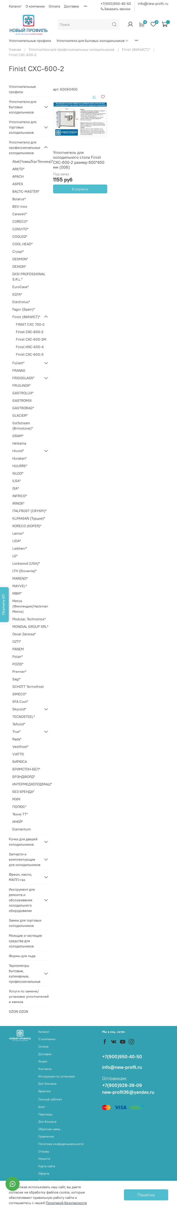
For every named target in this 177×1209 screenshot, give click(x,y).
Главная (15, 49)
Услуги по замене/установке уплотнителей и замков (29, 996)
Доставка (71, 6)
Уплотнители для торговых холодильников (22, 127)
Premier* (19, 671)
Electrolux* (21, 302)
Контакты (45, 1069)
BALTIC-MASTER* (25, 191)
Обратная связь (49, 1129)
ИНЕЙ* (17, 821)
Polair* (17, 656)
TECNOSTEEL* (23, 716)
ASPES (17, 184)
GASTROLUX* (22, 393)
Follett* (18, 363)
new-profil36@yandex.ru (128, 1092)
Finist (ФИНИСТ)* (136, 49)
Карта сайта (46, 1166)
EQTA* (17, 294)
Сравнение (46, 1136)
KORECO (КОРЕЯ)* (26, 526)
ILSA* (16, 481)
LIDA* (16, 541)
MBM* (17, 593)
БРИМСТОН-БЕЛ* (26, 769)
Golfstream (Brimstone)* (22, 425)
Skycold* (19, 709)
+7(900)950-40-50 (116, 3)
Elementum (21, 829)
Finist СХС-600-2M (31, 339)
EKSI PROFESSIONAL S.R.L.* (28, 276)
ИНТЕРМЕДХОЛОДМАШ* (30, 784)
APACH (18, 176)
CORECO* (20, 221)
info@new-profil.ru (153, 3)
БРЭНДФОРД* (23, 776)
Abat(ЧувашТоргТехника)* (30, 161)
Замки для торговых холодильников (25, 923)
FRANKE (18, 370)
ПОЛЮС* (19, 806)
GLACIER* (20, 415)
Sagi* (16, 679)
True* (16, 731)
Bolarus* (19, 199)
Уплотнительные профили (30, 40)
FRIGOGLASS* (23, 378)
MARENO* (20, 578)
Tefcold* (18, 724)
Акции (42, 1061)
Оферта (43, 1173)
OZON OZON (18, 1011)
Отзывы (43, 1151)
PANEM (18, 649)
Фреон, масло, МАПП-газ (20, 877)
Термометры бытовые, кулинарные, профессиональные (25, 973)
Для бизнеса (47, 1084)
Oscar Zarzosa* (24, 634)
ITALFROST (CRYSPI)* (29, 511)
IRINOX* (18, 503)
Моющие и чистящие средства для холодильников (25, 940)
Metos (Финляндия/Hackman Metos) (30, 606)
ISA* (15, 488)
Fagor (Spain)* (23, 309)
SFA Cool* (20, 701)
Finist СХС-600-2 (29, 332)
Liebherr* (19, 548)
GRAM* (17, 436)
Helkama (19, 443)
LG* (15, 556)
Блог (41, 1107)
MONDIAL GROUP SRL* (30, 626)
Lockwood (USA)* (26, 563)
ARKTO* (18, 169)
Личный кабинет (50, 1099)
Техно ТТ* (20, 814)
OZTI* (16, 641)
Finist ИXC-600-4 (30, 347)
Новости (44, 1159)
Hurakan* (19, 458)
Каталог (15, 6)
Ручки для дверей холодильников (23, 842)
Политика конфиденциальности (61, 1144)
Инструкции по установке (56, 1076)
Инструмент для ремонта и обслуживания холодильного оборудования (22, 900)
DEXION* (19, 266)
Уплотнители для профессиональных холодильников (71, 49)
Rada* (16, 739)
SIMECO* (19, 694)
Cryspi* (18, 251)
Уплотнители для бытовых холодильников (92, 40)
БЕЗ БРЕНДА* (23, 791)
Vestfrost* (20, 746)
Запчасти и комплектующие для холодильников (24, 859)
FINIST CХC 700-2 (30, 324)
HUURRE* (19, 466)
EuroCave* (20, 287)
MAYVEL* (19, 586)
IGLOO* (17, 473)
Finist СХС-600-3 (29, 354)
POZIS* (17, 664)
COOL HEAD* (22, 244)
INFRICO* (19, 496)
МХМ (16, 799)
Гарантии (44, 1091)
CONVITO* (20, 229)
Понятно (146, 1195)
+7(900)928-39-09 (122, 1085)
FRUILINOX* (21, 385)
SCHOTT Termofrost (28, 686)
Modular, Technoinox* (29, 619)
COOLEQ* (19, 236)
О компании (35, 6)
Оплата (54, 6)
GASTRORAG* (23, 408)
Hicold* (18, 451)
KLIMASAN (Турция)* (28, 518)
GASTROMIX (22, 400)
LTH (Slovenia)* (24, 571)
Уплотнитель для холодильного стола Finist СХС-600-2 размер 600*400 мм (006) (78, 160)
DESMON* (20, 259)
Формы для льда (22, 956)
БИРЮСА (19, 761)
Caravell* (19, 214)
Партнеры (45, 1114)
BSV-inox (19, 206)
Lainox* (18, 533)
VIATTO (18, 754)
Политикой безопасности (66, 1203)
